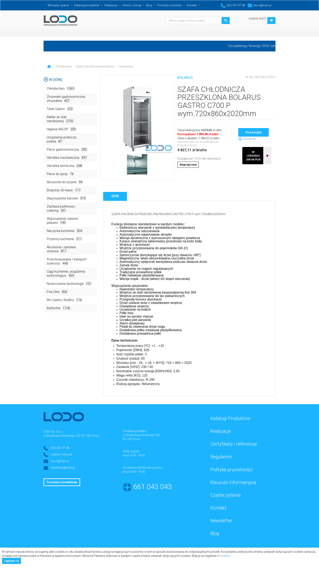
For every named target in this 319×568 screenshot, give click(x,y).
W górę (53, 79)
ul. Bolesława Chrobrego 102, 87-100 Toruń (71, 435)
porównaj (246, 138)
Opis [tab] (115, 196)
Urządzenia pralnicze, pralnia (62, 139)
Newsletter (221, 520)
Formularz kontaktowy (62, 482)
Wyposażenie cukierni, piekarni (62, 221)
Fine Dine (57, 291)
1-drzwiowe (125, 66)
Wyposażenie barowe (66, 198)
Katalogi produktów (86, 5)
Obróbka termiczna (65, 165)
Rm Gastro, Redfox (65, 299)
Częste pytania (225, 495)
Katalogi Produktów (230, 418)
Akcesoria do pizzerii (65, 181)
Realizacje (111, 5)
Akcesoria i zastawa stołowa (61, 249)
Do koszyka (253, 132)
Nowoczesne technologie (69, 283)
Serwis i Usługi (131, 5)
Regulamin (221, 457)
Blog (149, 5)
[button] (271, 20)
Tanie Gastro (60, 108)
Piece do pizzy (60, 173)
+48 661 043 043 (61, 454)
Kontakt (192, 5)
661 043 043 (152, 487)
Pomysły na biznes (169, 5)
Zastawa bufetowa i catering (61, 209)
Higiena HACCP (62, 129)
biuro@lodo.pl (259, 5)
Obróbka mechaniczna (67, 157)
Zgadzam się (11, 560)
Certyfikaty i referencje (233, 444)
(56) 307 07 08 (233, 5)
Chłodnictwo (64, 66)
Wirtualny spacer (58, 5)
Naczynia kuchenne (65, 230)
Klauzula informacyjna (233, 482)
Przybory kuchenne (65, 238)
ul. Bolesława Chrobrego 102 (141, 435)
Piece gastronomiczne (67, 149)
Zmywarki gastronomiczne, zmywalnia (66, 99)
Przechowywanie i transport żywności (66, 261)
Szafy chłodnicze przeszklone (95, 66)
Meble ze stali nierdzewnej (60, 119)
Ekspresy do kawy (64, 190)
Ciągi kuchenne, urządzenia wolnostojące (66, 274)
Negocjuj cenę (188, 164)
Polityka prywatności (231, 469)
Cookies (225, 555)
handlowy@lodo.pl (63, 467)
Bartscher (59, 307)
